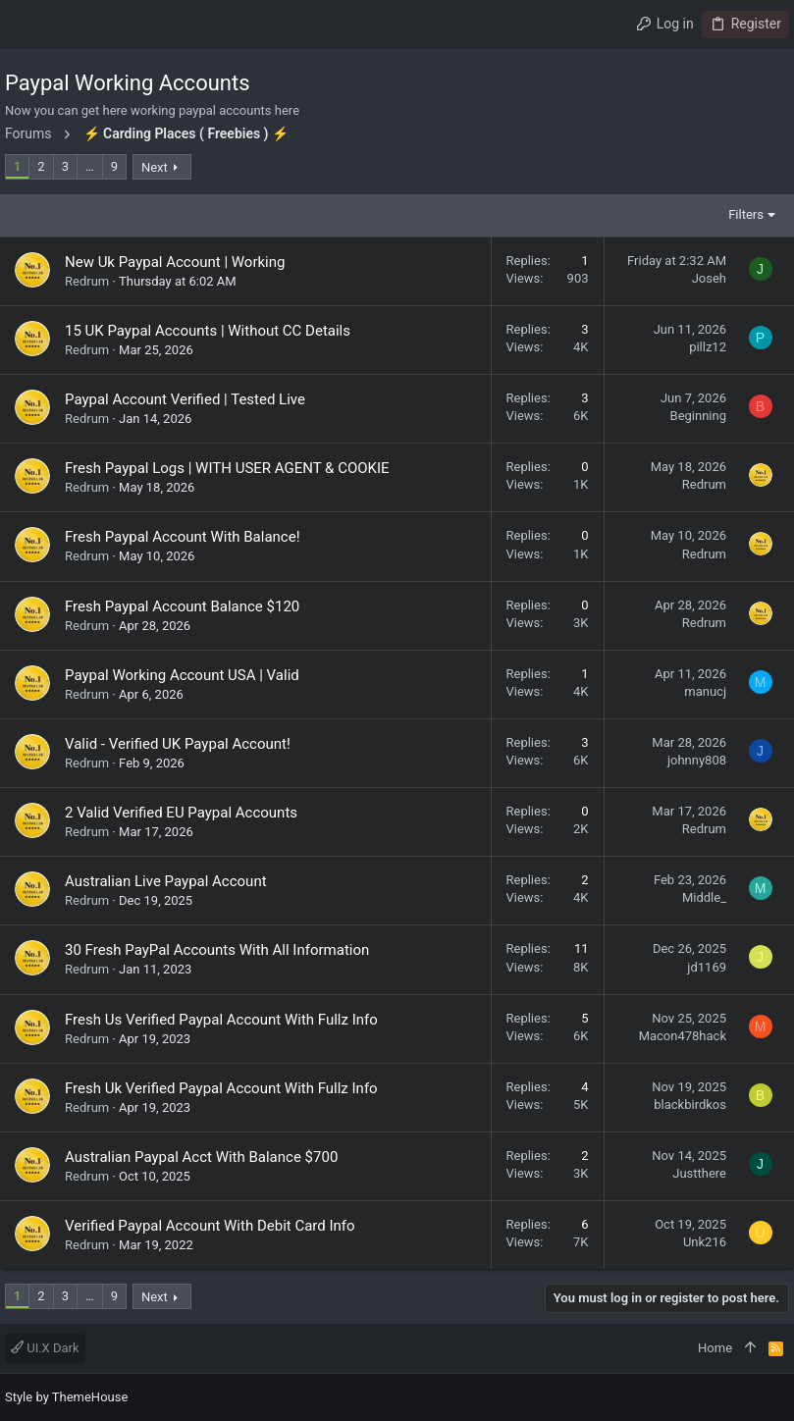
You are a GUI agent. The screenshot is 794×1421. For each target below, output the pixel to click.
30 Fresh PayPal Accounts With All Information (217, 950)
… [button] (89, 166)
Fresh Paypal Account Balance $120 (182, 606)
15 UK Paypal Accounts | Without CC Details (207, 331)
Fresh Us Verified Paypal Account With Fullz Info (221, 1019)
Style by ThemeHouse (66, 1397)
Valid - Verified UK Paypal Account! (178, 744)
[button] (24, 24)
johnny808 (696, 760)
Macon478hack (682, 1035)
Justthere (699, 1173)
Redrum (87, 281)
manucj (705, 691)
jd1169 (706, 967)
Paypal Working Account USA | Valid (182, 675)
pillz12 (707, 347)
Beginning (698, 415)
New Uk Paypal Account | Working (175, 262)
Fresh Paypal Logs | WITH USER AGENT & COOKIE (227, 468)
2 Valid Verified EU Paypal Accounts (181, 812)
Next (154, 167)
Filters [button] (746, 214)
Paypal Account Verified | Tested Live (185, 399)
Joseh (709, 278)
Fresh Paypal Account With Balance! (182, 537)
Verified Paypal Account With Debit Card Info (210, 1226)
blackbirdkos (690, 1104)
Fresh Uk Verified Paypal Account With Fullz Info (221, 1088)
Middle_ (704, 897)
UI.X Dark (45, 1348)
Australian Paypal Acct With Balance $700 (201, 1157)
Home (715, 1348)
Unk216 (704, 1242)
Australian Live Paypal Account (166, 881)
